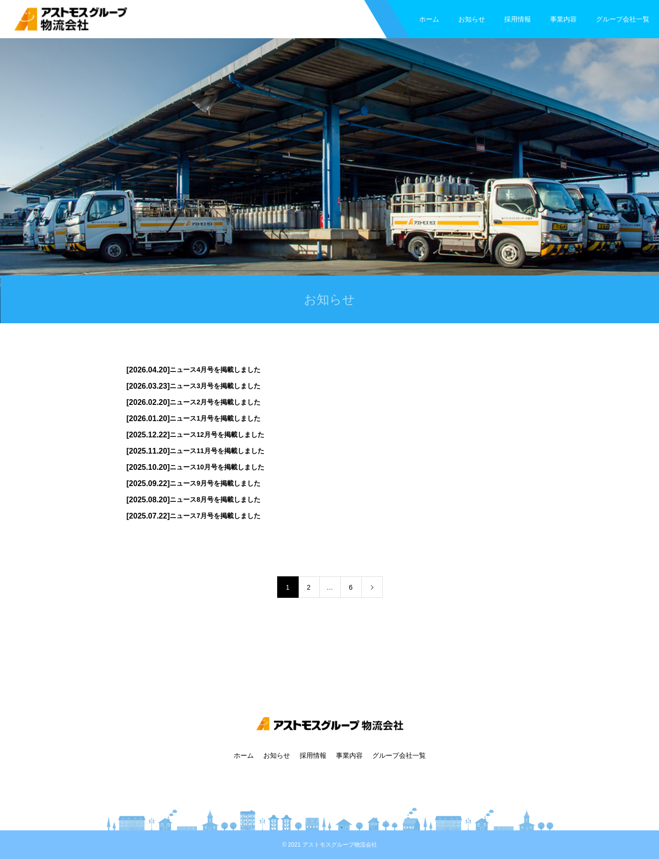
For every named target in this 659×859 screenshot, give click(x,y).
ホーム (429, 19)
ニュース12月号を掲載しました (217, 434)
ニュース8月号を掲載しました (215, 499)
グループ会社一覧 (622, 19)
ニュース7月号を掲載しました (215, 516)
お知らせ (471, 19)
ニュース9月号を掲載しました (215, 483)
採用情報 (517, 19)
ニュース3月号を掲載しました (215, 386)
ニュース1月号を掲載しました (215, 418)
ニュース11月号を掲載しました (217, 451)
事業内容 (563, 19)
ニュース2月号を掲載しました (215, 402)
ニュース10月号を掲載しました (217, 467)
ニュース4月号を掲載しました (215, 369)
